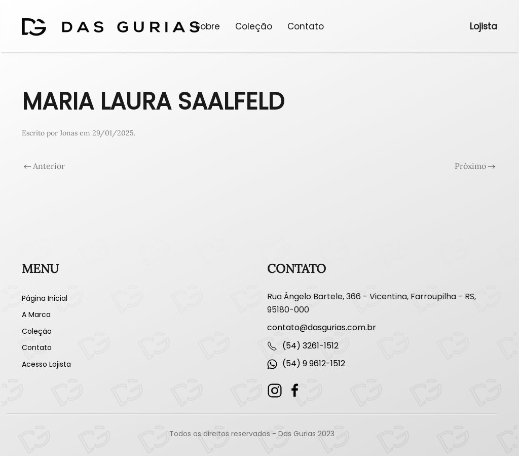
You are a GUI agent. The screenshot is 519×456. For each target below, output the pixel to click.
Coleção (253, 26)
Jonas (69, 132)
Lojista (483, 26)
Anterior (44, 166)
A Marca (36, 314)
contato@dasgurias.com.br (321, 327)
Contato (305, 26)
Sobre (207, 26)
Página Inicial (44, 298)
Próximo (475, 166)
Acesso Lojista (46, 364)
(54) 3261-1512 (310, 346)
